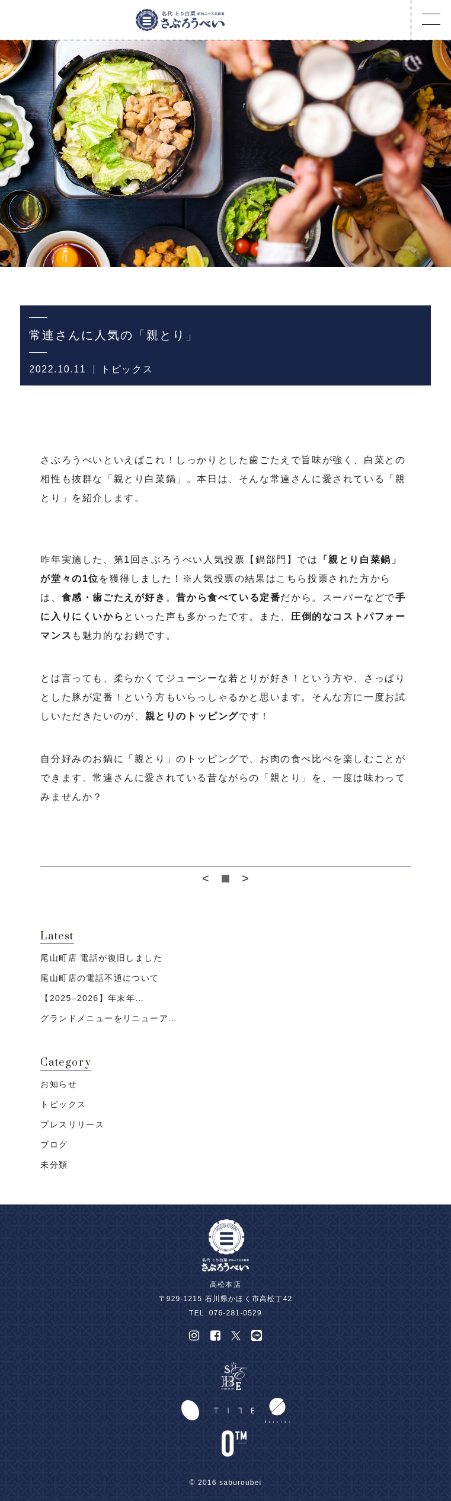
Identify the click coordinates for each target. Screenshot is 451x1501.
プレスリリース (72, 1124)
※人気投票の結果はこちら (245, 578)
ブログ (54, 1144)
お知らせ (58, 1084)
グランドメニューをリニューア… (108, 1018)
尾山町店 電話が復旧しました (101, 958)
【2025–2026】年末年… (92, 998)
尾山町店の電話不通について (99, 978)
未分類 (54, 1164)
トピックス (127, 369)
